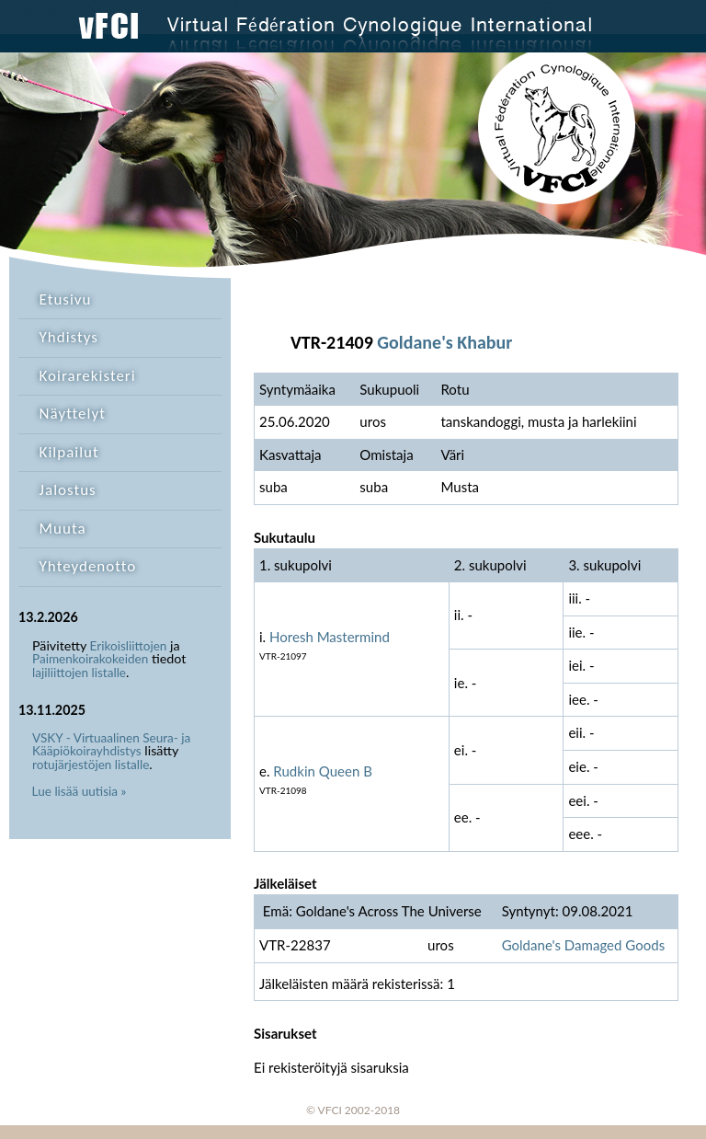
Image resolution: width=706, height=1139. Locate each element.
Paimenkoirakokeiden (90, 658)
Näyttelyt (73, 413)
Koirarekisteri (88, 375)
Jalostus (68, 490)
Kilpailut (69, 452)
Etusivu (66, 299)
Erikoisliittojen (128, 646)
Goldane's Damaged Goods (584, 945)
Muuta (63, 528)
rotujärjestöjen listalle (90, 764)
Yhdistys (69, 337)
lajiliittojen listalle (79, 672)
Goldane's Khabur (444, 342)
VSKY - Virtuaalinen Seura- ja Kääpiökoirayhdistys (111, 745)
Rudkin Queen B (322, 771)
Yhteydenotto (88, 566)
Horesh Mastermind (329, 636)
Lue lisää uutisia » (79, 791)
